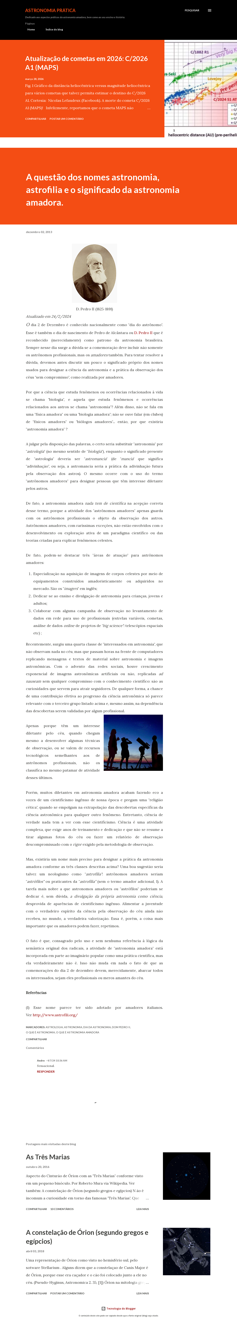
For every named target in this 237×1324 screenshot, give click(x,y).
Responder (46, 1071)
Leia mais (142, 1209)
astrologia (54, 1027)
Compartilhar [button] (35, 118)
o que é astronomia (40, 1032)
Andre (41, 1060)
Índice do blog (52, 29)
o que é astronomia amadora (77, 1032)
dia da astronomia (97, 1027)
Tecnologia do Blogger (118, 1308)
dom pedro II (121, 1027)
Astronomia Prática (50, 10)
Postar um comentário (67, 118)
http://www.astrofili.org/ (55, 1015)
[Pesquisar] (192, 10)
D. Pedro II (143, 332)
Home (29, 29)
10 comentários (62, 1209)
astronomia (73, 1027)
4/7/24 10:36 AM (57, 1060)
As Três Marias (48, 1157)
